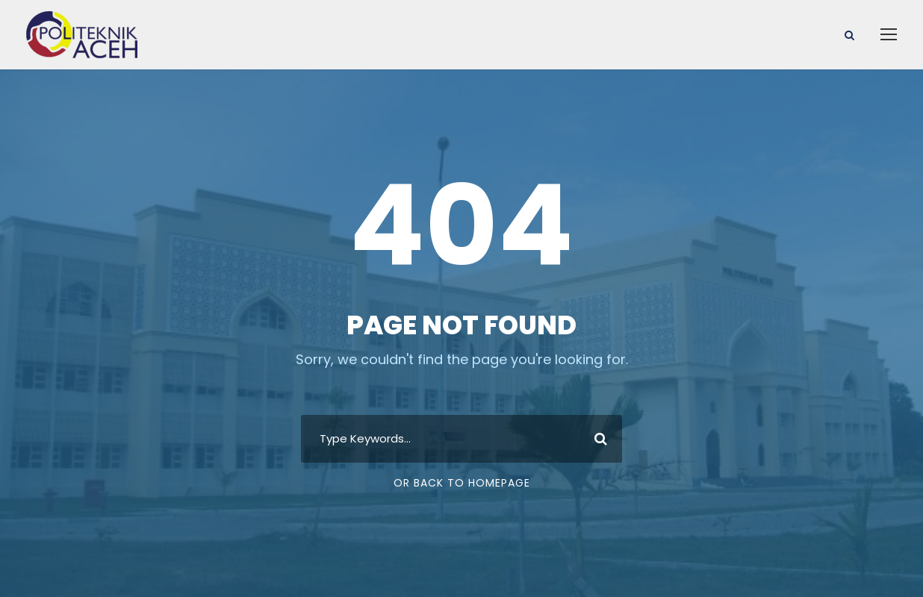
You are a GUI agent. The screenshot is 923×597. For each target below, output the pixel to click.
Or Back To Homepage (462, 482)
